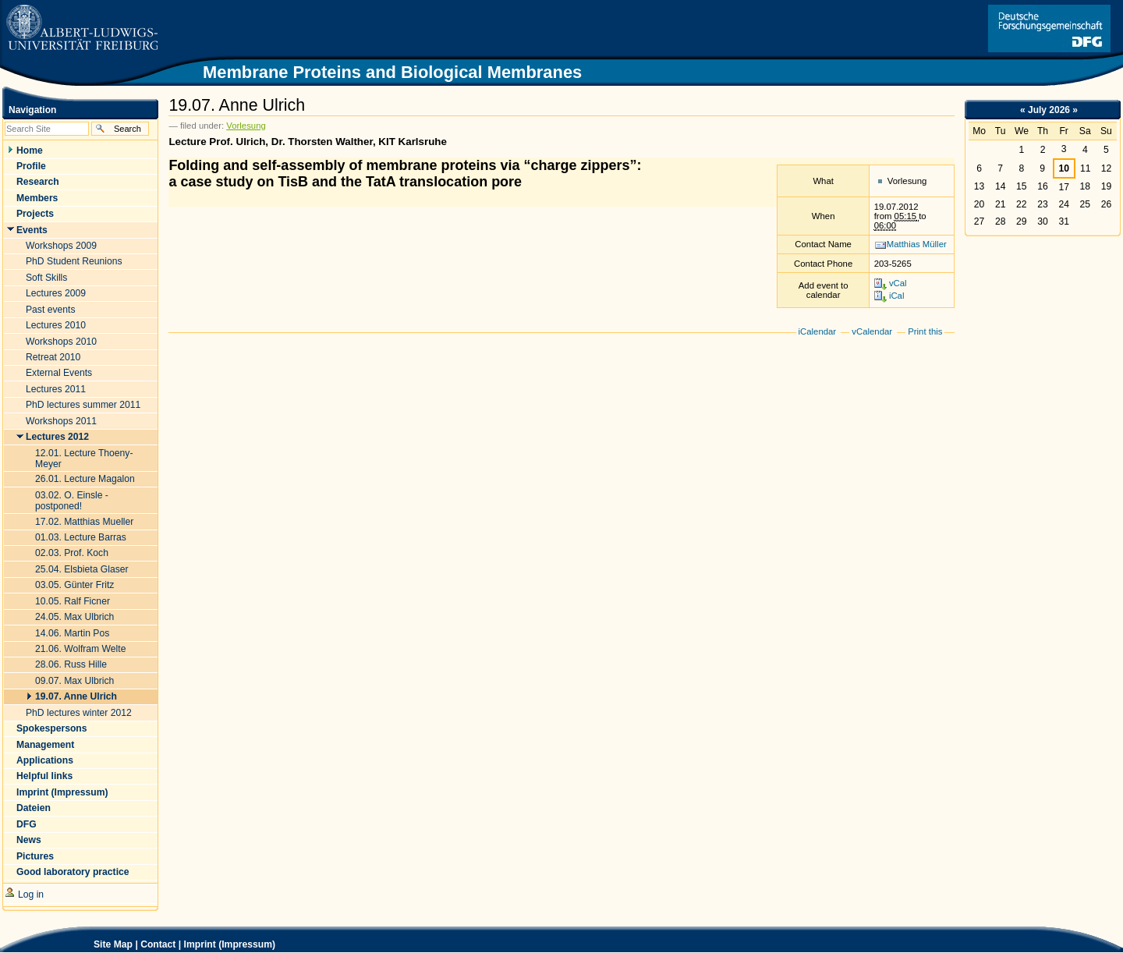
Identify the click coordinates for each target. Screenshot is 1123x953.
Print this (925, 331)
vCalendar (872, 331)
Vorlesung (246, 125)
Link (1049, 28)
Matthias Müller (917, 244)
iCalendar (818, 331)
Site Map (113, 944)
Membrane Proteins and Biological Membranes (392, 72)
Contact (157, 944)
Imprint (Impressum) (230, 944)
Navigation (32, 110)
